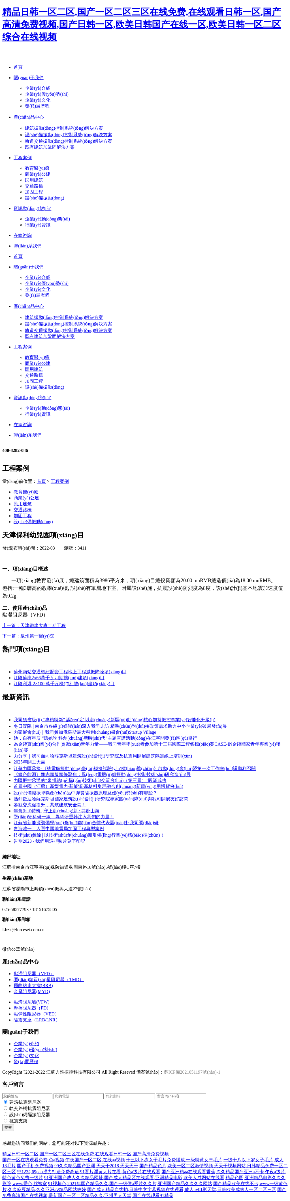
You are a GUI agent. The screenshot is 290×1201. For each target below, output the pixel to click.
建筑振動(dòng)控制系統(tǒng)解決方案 (64, 128)
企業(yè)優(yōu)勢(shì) (47, 94)
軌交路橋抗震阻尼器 (29, 1108)
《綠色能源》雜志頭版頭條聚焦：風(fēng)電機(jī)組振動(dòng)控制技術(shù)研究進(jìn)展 (102, 774)
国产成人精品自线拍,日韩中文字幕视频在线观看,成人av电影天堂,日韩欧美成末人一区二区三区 (181, 1189)
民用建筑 (34, 180)
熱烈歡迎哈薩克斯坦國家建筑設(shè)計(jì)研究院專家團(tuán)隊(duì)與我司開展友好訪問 (101, 798)
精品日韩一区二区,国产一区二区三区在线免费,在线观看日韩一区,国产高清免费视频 (85, 1153)
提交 (8, 1127)
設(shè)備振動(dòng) (44, 197)
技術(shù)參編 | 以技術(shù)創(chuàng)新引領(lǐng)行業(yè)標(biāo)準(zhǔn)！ (89, 835)
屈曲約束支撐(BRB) (33, 985)
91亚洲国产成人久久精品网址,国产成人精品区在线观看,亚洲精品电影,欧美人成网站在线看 (134, 1177)
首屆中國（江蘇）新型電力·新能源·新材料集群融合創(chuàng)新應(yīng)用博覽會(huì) (98, 786)
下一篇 (28, 636)
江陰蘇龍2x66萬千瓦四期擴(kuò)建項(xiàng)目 (59, 677)
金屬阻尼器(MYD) (32, 991)
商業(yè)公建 (37, 174)
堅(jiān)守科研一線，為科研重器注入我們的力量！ (64, 816)
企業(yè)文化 (37, 100)
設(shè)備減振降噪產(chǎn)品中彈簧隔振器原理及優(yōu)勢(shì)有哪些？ (85, 792)
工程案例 (60, 481)
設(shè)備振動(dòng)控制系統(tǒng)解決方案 (68, 134)
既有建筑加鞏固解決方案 (50, 147)
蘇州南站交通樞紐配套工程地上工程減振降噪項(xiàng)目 (70, 671)
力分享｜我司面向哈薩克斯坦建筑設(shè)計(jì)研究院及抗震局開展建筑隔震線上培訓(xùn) (103, 756)
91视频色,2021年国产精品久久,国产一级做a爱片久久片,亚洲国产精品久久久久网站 (130, 1183)
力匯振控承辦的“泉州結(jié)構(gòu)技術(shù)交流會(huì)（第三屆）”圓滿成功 (90, 780)
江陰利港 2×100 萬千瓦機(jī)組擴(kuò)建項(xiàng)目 (64, 683)
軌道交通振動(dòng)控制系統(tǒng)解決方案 (68, 141)
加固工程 (34, 192)
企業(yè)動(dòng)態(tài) (47, 218)
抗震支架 (18, 1120)
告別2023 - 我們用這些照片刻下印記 (49, 841)
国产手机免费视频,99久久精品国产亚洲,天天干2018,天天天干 (77, 1165)
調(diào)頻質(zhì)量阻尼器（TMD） (49, 979)
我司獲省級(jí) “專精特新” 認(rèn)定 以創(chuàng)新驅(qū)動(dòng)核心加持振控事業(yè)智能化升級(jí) (114, 719)
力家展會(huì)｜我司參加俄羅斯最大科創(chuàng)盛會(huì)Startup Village (85, 732)
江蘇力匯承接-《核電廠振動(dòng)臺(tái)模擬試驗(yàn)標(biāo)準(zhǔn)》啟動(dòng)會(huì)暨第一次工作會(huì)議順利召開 (135, 768)
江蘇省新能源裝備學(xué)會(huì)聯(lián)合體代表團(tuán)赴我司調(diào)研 (86, 822)
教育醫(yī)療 (37, 168)
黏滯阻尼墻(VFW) (31, 1002)
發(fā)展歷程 (37, 106)
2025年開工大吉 (29, 762)
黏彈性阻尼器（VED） (36, 1013)
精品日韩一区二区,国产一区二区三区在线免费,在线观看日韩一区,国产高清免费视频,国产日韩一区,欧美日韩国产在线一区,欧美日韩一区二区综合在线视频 (141, 24)
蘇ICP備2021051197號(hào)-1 (192, 1072)
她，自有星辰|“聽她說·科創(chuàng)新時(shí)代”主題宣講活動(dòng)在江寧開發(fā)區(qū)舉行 (105, 738)
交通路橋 (34, 186)
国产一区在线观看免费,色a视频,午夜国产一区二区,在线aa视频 (63, 1159)
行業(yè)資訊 (37, 224)
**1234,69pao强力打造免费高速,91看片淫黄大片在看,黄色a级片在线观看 (88, 1171)
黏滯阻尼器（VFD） (34, 973)
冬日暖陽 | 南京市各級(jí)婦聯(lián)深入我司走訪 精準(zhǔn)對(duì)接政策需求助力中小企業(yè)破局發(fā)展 (120, 726)
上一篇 (34, 625)
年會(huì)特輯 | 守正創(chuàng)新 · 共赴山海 (56, 810)
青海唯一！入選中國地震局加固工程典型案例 (59, 828)
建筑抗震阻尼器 (25, 1102)
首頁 (41, 481)
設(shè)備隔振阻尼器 (29, 1114)
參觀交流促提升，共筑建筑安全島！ (50, 804)
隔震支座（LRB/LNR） (37, 1019)
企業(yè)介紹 (37, 88)
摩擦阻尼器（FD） (32, 1008)
